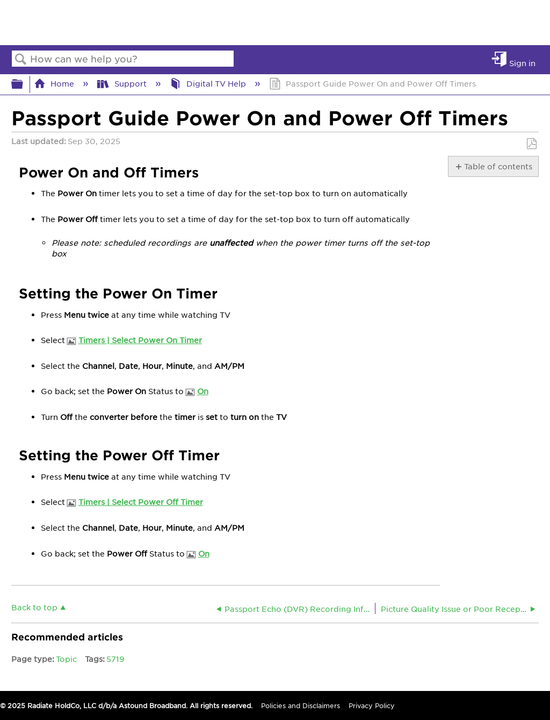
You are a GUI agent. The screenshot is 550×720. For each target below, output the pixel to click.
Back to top (34, 606)
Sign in (522, 62)
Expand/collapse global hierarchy (24, 84)
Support (122, 83)
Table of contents (497, 166)
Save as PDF (531, 143)
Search (21, 59)
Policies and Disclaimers (300, 705)
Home (55, 83)
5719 (115, 659)
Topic (66, 659)
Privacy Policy (372, 705)
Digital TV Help (209, 83)
